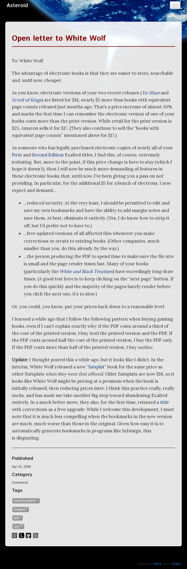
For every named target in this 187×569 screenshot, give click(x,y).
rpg (18, 526)
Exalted (20, 509)
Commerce (20, 482)
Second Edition (48, 155)
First (17, 155)
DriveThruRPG (26, 500)
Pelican (157, 564)
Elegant (176, 564)
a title (163, 402)
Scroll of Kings (27, 100)
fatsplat (96, 367)
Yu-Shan (151, 93)
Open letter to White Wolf (59, 38)
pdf (17, 517)
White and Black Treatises (86, 271)
